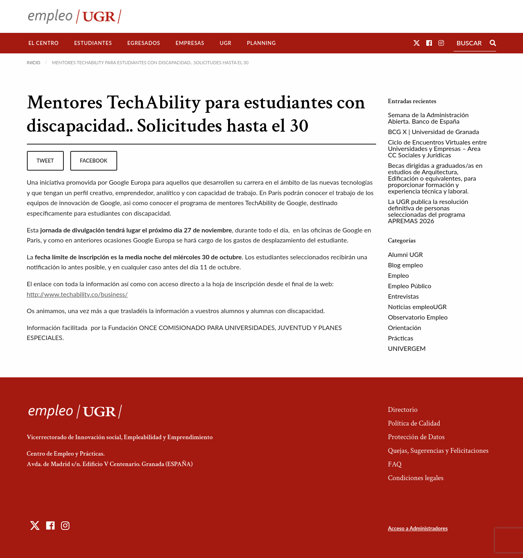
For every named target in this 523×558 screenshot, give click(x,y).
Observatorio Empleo (418, 317)
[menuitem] (44, 43)
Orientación (404, 327)
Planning (261, 43)
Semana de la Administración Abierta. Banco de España (428, 118)
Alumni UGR (405, 254)
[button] (416, 43)
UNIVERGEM (407, 348)
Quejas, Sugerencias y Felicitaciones (438, 450)
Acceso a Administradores (418, 528)
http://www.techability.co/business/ (77, 294)
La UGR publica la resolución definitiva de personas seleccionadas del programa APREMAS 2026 (428, 211)
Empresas (189, 43)
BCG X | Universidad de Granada (433, 131)
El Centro (43, 43)
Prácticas (400, 338)
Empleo (398, 275)
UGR (225, 43)
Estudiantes (93, 43)
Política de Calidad (414, 423)
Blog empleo (405, 265)
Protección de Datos (416, 437)
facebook (93, 160)
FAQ (394, 464)
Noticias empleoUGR (417, 306)
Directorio (402, 409)
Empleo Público (409, 285)
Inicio (34, 62)
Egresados (143, 43)
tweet (45, 160)
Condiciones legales (415, 478)
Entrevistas (403, 296)
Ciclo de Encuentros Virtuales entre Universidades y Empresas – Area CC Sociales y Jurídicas (437, 148)
